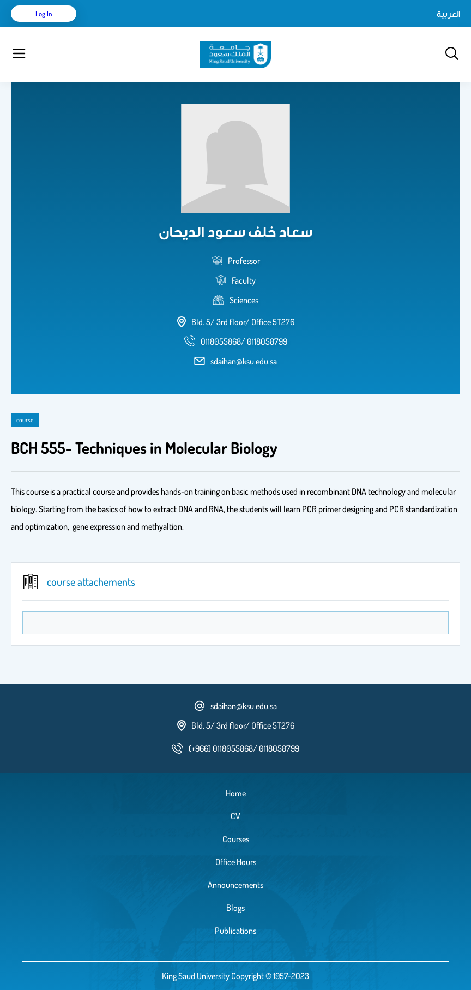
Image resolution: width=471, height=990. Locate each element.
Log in (43, 13)
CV (235, 816)
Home (236, 793)
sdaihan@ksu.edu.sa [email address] (243, 361)
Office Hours (235, 861)
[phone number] (244, 341)
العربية (448, 13)
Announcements (235, 884)
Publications (235, 930)
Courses (235, 838)
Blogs (235, 907)
